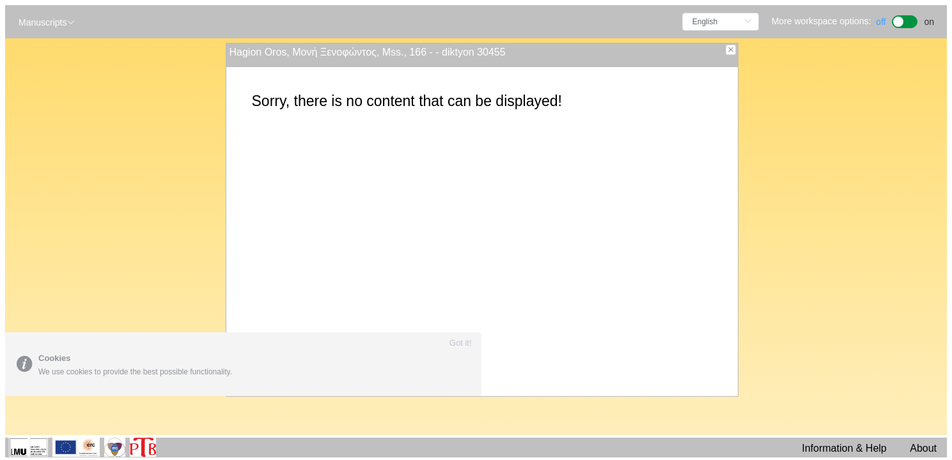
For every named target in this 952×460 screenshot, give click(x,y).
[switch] (905, 20)
